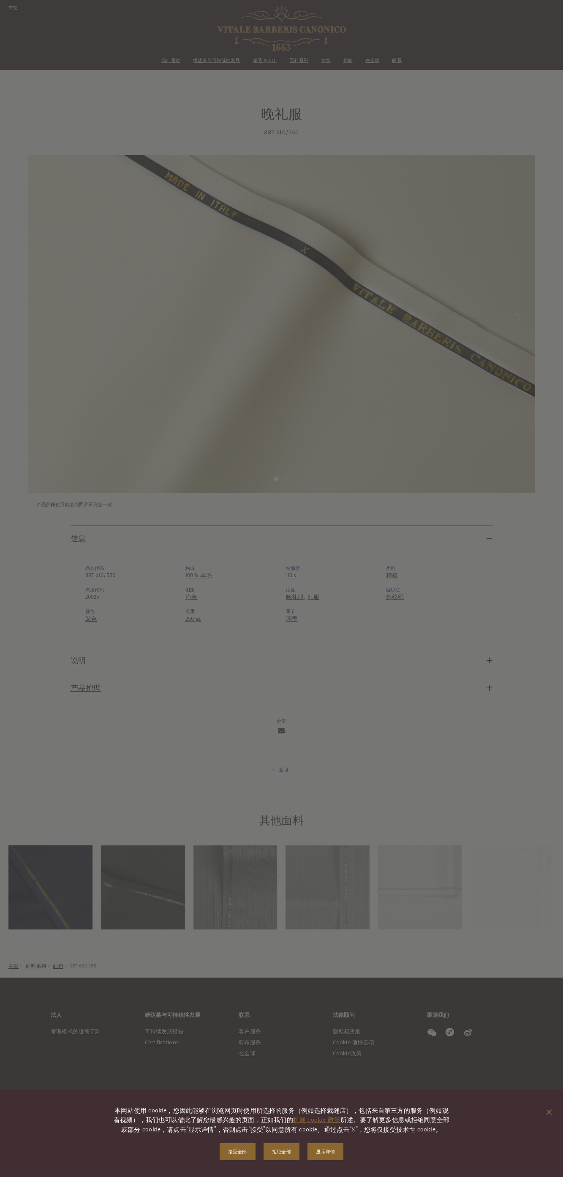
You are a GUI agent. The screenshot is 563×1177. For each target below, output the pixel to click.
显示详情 (325, 1151)
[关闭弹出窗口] (549, 1113)
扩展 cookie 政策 (316, 1120)
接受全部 (237, 1151)
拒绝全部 (281, 1151)
